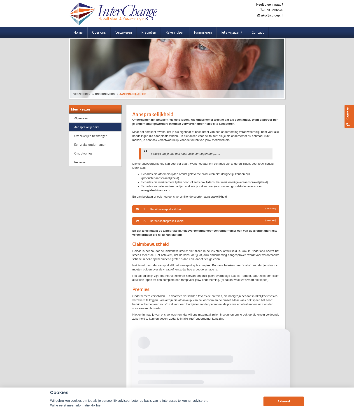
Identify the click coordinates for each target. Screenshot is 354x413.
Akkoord (283, 401)
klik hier (96, 405)
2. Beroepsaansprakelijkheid (206, 221)
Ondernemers (105, 94)
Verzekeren (81, 94)
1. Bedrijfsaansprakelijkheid (206, 209)
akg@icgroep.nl (272, 15)
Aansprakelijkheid (133, 94)
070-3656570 (273, 10)
